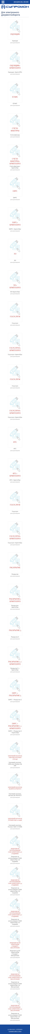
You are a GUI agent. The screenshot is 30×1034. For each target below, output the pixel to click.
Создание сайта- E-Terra (15, 1031)
